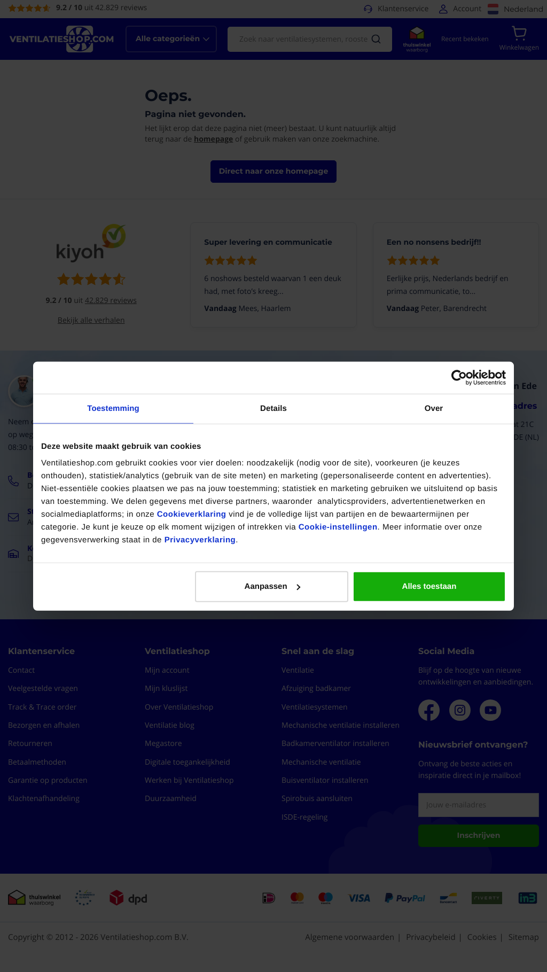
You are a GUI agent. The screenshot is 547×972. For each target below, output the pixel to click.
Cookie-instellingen (338, 527)
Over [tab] (434, 408)
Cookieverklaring (191, 514)
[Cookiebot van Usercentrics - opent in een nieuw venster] (459, 377)
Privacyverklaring (200, 540)
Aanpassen (272, 586)
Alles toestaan (429, 586)
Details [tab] (273, 408)
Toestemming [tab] (113, 408)
